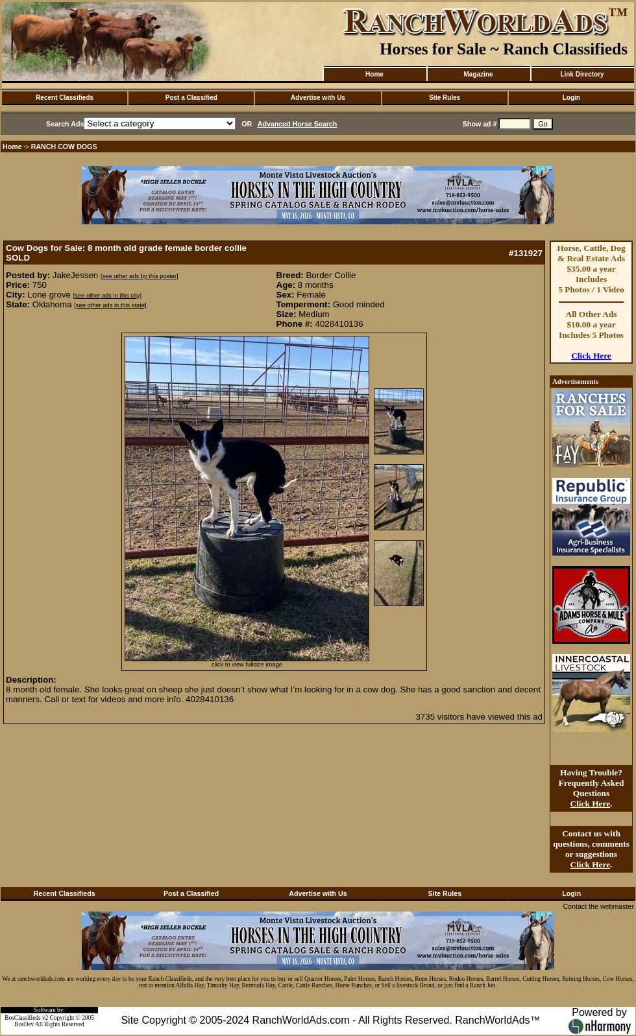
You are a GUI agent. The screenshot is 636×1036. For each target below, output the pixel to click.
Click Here (591, 355)
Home (374, 74)
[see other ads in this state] (110, 305)
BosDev (24, 1024)
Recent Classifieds (64, 97)
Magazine (478, 74)
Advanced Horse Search (297, 124)
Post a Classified (191, 97)
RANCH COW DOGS (64, 146)
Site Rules (444, 97)
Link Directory (582, 74)
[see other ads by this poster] (139, 276)
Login (571, 97)
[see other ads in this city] (107, 295)
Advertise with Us (318, 97)
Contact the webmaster (598, 906)
